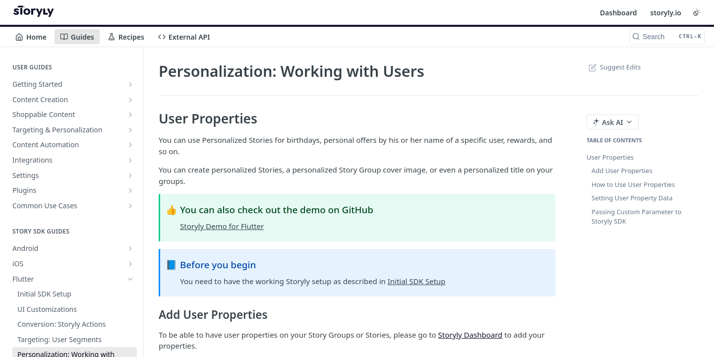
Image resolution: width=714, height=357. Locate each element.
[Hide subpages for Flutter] (130, 279)
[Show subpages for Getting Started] (130, 84)
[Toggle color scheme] (696, 12)
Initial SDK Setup (417, 281)
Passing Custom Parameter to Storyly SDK (636, 216)
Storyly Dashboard (470, 335)
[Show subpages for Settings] (130, 175)
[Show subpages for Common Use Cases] (130, 206)
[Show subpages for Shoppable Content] (130, 115)
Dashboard (618, 12)
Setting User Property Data (632, 197)
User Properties (610, 157)
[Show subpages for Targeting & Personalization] (130, 130)
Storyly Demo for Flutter (222, 226)
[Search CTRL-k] (667, 36)
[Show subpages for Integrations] (130, 160)
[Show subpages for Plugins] (130, 190)
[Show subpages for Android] (130, 248)
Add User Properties (622, 170)
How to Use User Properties (633, 184)
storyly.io (665, 12)
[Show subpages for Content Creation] (130, 100)
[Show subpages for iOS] (130, 264)
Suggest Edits (614, 66)
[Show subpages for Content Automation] (130, 145)
